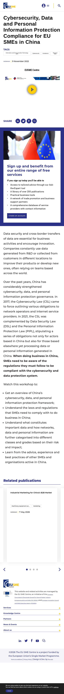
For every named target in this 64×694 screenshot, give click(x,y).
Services (9, 623)
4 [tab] (38, 580)
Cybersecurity (28, 58)
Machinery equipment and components (21, 517)
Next (59, 580)
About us (9, 652)
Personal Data (54, 58)
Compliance (42, 58)
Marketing (39, 517)
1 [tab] (26, 580)
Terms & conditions (13, 683)
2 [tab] (30, 580)
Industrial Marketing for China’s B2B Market (27, 505)
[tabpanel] (32, 535)
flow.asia (55, 683)
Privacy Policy (29, 683)
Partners (9, 638)
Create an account (21, 224)
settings (56, 687)
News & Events (13, 645)
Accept (9, 691)
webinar (8, 68)
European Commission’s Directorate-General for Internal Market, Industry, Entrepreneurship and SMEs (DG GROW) (37, 610)
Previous (4, 580)
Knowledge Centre (15, 630)
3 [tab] (34, 580)
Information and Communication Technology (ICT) (12, 58)
